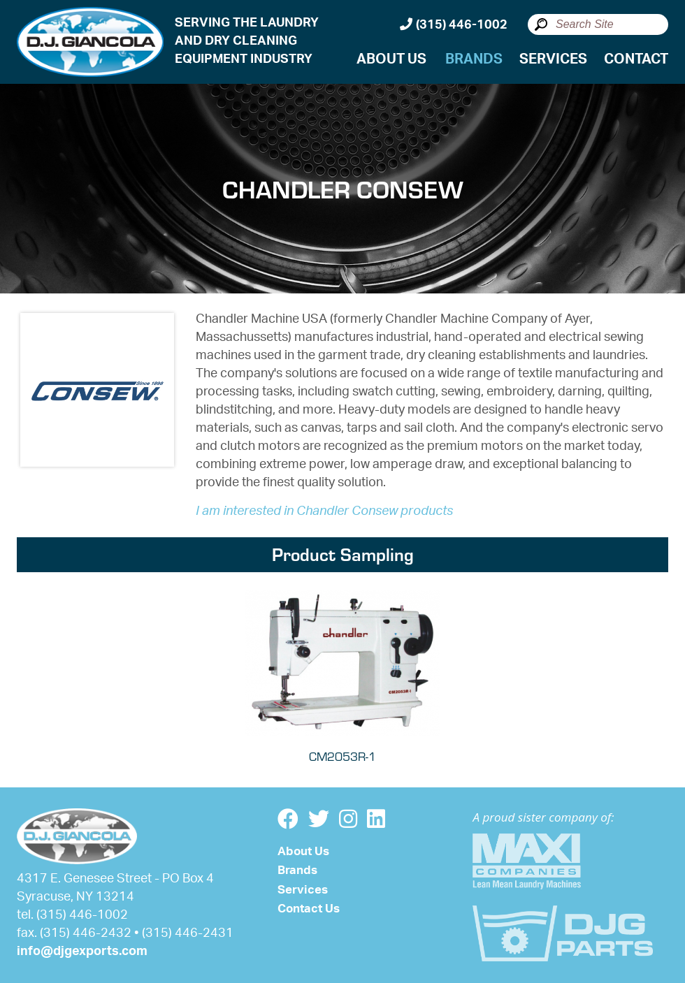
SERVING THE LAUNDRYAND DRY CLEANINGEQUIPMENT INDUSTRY (247, 41)
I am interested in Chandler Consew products (324, 511)
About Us (391, 59)
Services (553, 59)
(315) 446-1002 (453, 24)
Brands (474, 59)
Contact (636, 59)
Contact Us (308, 909)
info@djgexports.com (82, 951)
